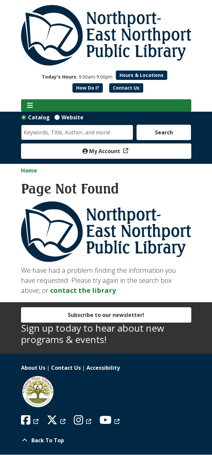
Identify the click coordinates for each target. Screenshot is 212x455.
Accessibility (103, 367)
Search (164, 132)
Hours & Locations (142, 75)
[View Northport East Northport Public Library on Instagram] (83, 422)
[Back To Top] (106, 440)
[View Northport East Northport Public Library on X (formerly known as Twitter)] (57, 422)
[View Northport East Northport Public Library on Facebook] (30, 422)
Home (29, 170)
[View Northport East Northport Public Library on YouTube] (110, 422)
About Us (33, 367)
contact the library (83, 290)
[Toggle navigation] (30, 105)
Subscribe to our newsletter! (106, 315)
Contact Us (126, 88)
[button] (77, 76)
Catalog (39, 117)
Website (72, 117)
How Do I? (87, 88)
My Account (102, 151)
